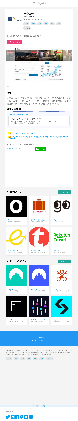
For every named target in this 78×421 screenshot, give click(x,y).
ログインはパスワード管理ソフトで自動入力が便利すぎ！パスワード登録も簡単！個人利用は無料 (38, 138)
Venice (56, 289)
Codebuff (11, 320)
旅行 (52, 24)
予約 (39, 24)
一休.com (27, 28)
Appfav (39, 3)
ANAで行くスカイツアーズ (16, 250)
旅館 (33, 24)
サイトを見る (14, 42)
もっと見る (64, 192)
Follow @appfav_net (14, 148)
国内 (46, 24)
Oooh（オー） (12, 220)
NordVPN (34, 289)
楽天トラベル (58, 250)
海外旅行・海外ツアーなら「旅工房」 (43, 250)
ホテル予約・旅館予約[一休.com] (18, 114)
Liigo (55, 220)
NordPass (11, 289)
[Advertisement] (39, 169)
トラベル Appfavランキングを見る (24, 133)
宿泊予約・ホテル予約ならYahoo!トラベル (44, 220)
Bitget (56, 320)
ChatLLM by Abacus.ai (38, 320)
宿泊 (58, 24)
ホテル (26, 24)
